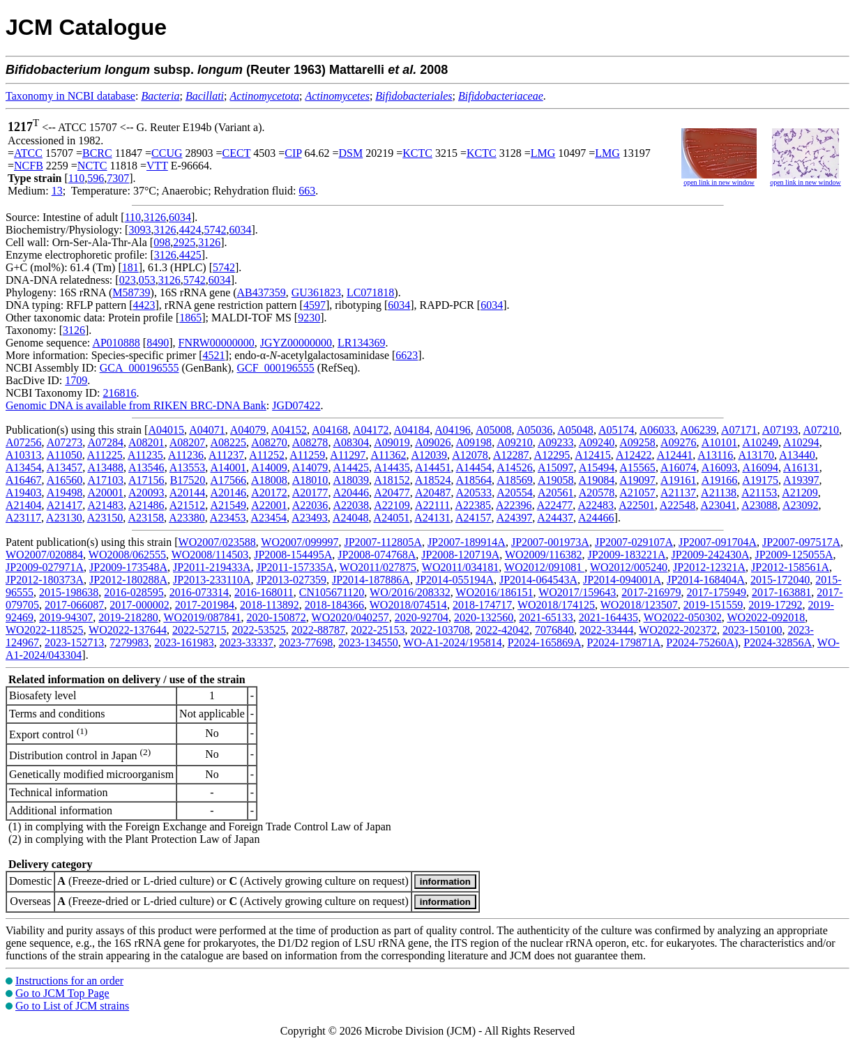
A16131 (801, 467)
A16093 (720, 467)
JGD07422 (296, 405)
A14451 (433, 467)
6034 (180, 217)
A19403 (24, 492)
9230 (309, 317)
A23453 (228, 518)
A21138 (718, 492)
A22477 (555, 505)
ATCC (28, 153)
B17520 (188, 480)
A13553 (187, 467)
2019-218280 (128, 617)
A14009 (269, 467)
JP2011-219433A (211, 567)
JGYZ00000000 (296, 343)
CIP (293, 153)
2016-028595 (133, 592)
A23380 (187, 518)
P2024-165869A (545, 642)
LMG (543, 153)
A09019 (392, 442)
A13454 (24, 467)
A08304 (351, 442)
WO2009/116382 (543, 555)
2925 (184, 242)
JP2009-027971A (45, 567)
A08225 (228, 442)
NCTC (92, 166)
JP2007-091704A (718, 542)
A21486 (146, 505)
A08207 (187, 442)
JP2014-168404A (706, 580)
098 (161, 242)
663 (306, 191)
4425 (190, 255)
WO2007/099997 (299, 542)
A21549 (228, 505)
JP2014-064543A (538, 580)
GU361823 (316, 292)
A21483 (105, 505)
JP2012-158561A (790, 567)
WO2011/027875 (378, 567)
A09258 (637, 442)
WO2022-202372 (678, 630)
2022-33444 (606, 630)
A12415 (593, 455)
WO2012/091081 (544, 567)
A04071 (207, 430)
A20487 (433, 492)
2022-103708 (439, 630)
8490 (157, 343)
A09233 (556, 442)
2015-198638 (68, 592)
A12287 (511, 455)
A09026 (433, 442)
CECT (236, 153)
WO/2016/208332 (410, 592)
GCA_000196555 (139, 368)
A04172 (371, 430)
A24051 (392, 518)
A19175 (760, 480)
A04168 (330, 430)
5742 (215, 230)
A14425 (351, 467)
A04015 (166, 430)
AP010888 (115, 343)
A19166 (720, 480)
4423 (144, 305)
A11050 (64, 455)
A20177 (310, 492)
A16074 (678, 467)
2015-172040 (780, 580)
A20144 (187, 492)
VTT (157, 166)
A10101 (720, 442)
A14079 (310, 467)
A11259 (307, 455)
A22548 (678, 505)
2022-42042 (502, 630)
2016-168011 (264, 592)
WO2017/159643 (577, 592)
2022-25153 (377, 630)
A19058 (556, 480)
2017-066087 (74, 605)
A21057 (637, 492)
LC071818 (370, 292)
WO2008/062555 (127, 555)
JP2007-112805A (382, 542)
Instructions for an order (69, 981)
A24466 (596, 518)
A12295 (552, 455)
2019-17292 (775, 605)
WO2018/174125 (556, 605)
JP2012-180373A (45, 580)
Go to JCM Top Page (62, 993)
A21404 (24, 505)
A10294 (801, 442)
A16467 (24, 480)
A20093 (146, 492)
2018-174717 (482, 605)
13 (57, 191)
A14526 (515, 467)
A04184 (412, 430)
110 (76, 178)
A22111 (432, 505)
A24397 (515, 518)
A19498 (65, 492)
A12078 (470, 455)
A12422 (634, 455)
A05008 (494, 430)
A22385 (473, 505)
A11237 (226, 455)
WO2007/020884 (44, 555)
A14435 (392, 467)
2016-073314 (199, 592)
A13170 (756, 455)
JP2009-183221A (626, 555)
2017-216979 (651, 592)
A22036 (310, 505)
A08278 (310, 442)
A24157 (473, 518)
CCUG (166, 153)
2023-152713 (74, 642)
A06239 (698, 430)
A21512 (187, 505)
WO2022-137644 (128, 630)
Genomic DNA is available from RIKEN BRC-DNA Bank (136, 405)
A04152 (289, 430)
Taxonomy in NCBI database (70, 96)
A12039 (429, 455)
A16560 (65, 480)
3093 (139, 230)
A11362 (388, 455)
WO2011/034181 (460, 567)
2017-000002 (139, 605)
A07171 (739, 430)
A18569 (515, 480)
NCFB (28, 166)
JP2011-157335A (294, 567)
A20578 (597, 492)
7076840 (554, 630)
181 (130, 267)
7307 (118, 178)
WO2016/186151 (494, 592)
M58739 (131, 292)
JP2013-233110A (211, 580)
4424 (190, 230)
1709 (76, 380)
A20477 (392, 492)
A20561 (556, 492)
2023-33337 (246, 642)
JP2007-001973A (550, 542)
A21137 (678, 492)
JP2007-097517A (801, 542)
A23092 (800, 505)
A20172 (269, 492)
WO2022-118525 (44, 630)
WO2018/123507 (639, 605)
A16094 (760, 467)
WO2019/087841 (202, 617)
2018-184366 (334, 605)
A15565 (637, 467)
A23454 (269, 518)
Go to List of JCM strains (72, 1006)
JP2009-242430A (710, 555)
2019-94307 (66, 617)
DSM (351, 153)
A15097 (556, 467)
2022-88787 (318, 630)
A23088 (759, 505)
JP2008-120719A (460, 555)
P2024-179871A (623, 642)
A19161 (678, 480)
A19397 (801, 480)
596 (95, 178)
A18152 (392, 480)
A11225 (105, 455)
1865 (190, 317)
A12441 (675, 455)
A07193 (780, 430)
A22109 (392, 505)
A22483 (595, 505)
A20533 (474, 492)
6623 (406, 355)
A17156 (146, 480)
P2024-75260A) (702, 642)
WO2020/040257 (350, 617)
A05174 (616, 430)
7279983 (129, 642)
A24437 (555, 518)
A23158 (146, 518)
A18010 (310, 480)
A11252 (267, 455)
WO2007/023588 (217, 542)
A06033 (658, 430)
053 (147, 280)
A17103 (105, 480)
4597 (314, 305)
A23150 (105, 518)
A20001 (105, 492)
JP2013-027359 (291, 580)
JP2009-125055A (794, 555)
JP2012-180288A (128, 580)
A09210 (515, 442)
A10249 (760, 442)
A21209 (800, 492)
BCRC (97, 153)
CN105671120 (332, 592)
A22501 (637, 505)
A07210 (821, 430)
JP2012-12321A (709, 567)
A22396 (514, 505)
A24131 (432, 518)
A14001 (228, 467)
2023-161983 (183, 642)
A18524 (433, 480)
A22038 (351, 505)
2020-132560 (483, 617)
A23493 (310, 518)
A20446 (351, 492)
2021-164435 (608, 617)
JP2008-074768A (377, 555)
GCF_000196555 (276, 368)
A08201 (146, 442)
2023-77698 (306, 642)
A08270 (269, 442)
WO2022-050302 (683, 617)
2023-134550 (368, 642)
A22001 (269, 505)
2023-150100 (752, 630)
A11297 (347, 455)
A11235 (145, 455)
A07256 (24, 442)
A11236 (186, 455)
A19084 (597, 480)
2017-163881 (781, 592)
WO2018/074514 (408, 605)
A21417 (65, 505)
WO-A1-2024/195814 (452, 642)
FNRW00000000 (217, 343)
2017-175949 (716, 592)
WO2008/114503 (210, 555)
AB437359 (261, 292)
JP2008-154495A (293, 555)
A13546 (146, 467)
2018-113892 (269, 605)
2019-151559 (713, 605)
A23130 (64, 518)
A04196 (452, 430)
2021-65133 (546, 617)
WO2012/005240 (628, 567)
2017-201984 (204, 605)
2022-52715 (199, 630)
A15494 (597, 467)
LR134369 (361, 343)
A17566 (228, 480)
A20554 (515, 492)
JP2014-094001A (622, 580)
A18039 (351, 480)
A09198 (474, 442)
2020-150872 (275, 617)
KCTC (417, 153)
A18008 (269, 480)
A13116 (715, 455)
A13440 (797, 455)
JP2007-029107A (634, 542)
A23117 (23, 518)
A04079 (248, 430)
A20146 (228, 492)
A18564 (474, 480)
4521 (214, 355)
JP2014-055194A (455, 580)
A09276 (678, 442)
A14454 (474, 467)
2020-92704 (421, 617)
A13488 (105, 467)
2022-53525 (258, 630)
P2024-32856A (777, 642)
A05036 (535, 430)
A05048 (575, 430)
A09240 (597, 442)
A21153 (759, 492)
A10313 (24, 455)
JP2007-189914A (467, 542)
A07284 (105, 442)
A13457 (65, 467)
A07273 (65, 442)
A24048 (351, 518)
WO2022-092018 (766, 617)
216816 (119, 393)
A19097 (637, 480)
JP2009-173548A (128, 567)
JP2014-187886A (371, 580)
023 (127, 280)
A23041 (719, 505)
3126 (155, 217)
